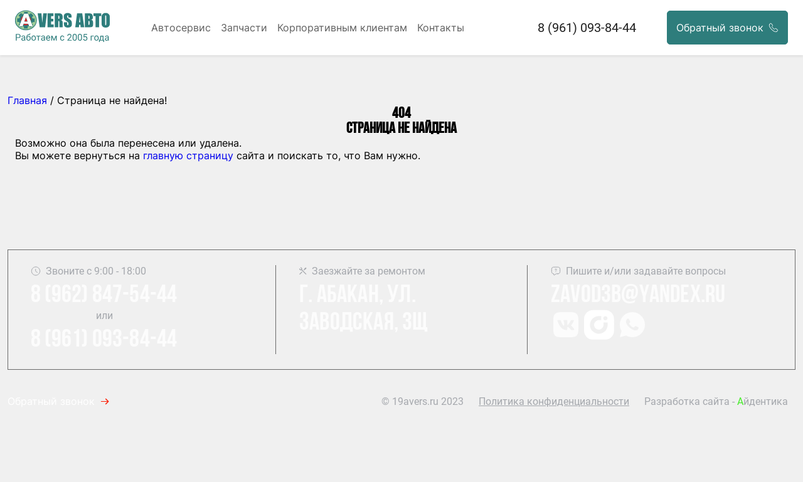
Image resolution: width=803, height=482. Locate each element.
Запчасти (244, 27)
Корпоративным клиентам (342, 27)
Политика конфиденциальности (554, 401)
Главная (27, 100)
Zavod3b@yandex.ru (638, 295)
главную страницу (188, 155)
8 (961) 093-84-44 (587, 27)
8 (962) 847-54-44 (104, 295)
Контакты (440, 27)
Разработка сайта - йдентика (716, 401)
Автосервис (181, 27)
